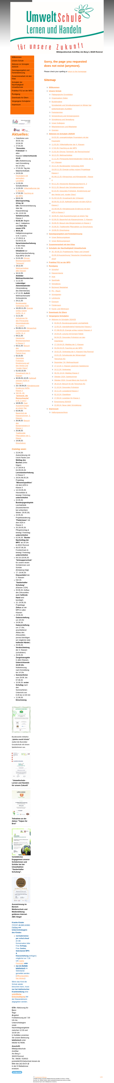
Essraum (55, 302)
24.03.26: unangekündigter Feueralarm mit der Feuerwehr (70, 139)
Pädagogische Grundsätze (62, 95)
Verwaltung (56, 284)
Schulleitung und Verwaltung (63, 120)
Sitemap (44, 1077)
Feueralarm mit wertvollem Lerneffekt (22, 178)
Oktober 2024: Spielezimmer (65, 377)
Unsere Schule (55, 91)
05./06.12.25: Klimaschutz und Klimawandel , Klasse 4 (72, 178)
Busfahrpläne (57, 102)
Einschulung (21, 443)
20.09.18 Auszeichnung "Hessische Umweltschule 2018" (71, 257)
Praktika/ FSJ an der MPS (59, 262)
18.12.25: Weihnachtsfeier (62, 155)
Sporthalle (56, 280)
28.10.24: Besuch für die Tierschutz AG (69, 384)
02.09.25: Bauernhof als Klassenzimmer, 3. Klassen (72, 220)
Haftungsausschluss (60, 412)
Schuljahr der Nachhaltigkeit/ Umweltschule (67, 248)
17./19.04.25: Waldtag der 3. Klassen (69, 345)
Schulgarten (56, 295)
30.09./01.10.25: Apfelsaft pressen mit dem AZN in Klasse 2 (71, 203)
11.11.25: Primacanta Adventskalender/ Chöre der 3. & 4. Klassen (72, 160)
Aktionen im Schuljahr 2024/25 (64, 320)
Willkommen (54, 87)
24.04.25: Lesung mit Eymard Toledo (68, 334)
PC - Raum (56, 291)
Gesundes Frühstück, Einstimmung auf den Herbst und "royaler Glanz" (22, 363)
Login (101, 1076)
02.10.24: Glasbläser (62, 395)
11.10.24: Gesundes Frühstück (66, 387)
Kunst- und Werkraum (60, 309)
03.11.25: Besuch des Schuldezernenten (68, 187)
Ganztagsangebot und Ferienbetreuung (65, 234)
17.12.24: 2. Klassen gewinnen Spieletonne (71, 366)
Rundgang (53, 266)
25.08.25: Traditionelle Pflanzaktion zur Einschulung (72, 227)
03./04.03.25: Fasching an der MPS (68, 348)
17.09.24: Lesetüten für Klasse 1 (67, 398)
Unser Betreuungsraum (61, 241)
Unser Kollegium (58, 123)
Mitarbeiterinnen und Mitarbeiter (64, 127)
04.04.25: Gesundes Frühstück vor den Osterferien (69, 339)
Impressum (53, 409)
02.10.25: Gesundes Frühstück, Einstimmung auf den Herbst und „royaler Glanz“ (71, 193)
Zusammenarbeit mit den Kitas (62, 245)
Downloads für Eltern (58, 312)
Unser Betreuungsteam (61, 237)
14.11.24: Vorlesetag (62, 370)
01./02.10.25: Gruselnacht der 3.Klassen (68, 198)
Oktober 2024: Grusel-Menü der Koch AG (70, 380)
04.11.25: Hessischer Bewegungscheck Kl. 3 (69, 184)
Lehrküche (56, 298)
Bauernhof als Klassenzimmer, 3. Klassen (23, 415)
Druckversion (37, 1077)
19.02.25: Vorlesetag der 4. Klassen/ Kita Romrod (74, 352)
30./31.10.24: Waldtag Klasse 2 (66, 373)
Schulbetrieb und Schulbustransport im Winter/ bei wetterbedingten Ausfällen (71, 107)
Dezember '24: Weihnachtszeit (66, 362)
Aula (53, 277)
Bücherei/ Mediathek (60, 287)
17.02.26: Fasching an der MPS (64, 148)
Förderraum (56, 305)
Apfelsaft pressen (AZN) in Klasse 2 (26, 380)
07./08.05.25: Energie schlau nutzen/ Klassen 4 (73, 330)
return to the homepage (77, 72)
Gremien (55, 130)
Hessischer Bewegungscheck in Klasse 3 (23, 340)
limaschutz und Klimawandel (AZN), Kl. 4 (26, 330)
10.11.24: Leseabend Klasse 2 (66, 391)
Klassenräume (57, 273)
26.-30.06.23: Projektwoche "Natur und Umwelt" (70, 252)
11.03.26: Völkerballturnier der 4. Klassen (68, 145)
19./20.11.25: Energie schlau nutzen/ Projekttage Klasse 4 (71, 171)
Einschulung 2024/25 (62, 402)
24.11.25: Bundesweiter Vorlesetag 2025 (68, 166)
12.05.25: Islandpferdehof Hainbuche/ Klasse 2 (72, 327)
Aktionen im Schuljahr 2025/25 (62, 134)
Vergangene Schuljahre (59, 316)
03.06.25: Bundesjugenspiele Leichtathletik (71, 323)
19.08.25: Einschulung (60, 230)
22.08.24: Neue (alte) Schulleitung (67, 405)
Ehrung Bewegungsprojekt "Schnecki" (23, 260)
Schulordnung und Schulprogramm (65, 116)
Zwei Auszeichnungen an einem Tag (22, 405)
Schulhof (55, 270)
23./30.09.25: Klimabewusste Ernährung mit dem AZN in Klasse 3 (71, 210)
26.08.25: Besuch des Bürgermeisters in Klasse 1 (71, 223)
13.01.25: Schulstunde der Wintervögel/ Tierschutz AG (70, 357)
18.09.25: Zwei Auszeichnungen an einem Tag (70, 216)
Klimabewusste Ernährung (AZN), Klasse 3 (27, 388)
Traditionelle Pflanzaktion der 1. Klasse (23, 435)
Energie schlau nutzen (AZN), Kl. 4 (24, 310)
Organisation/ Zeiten (60, 98)
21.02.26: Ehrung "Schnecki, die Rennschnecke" (71, 152)
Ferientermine (57, 112)
